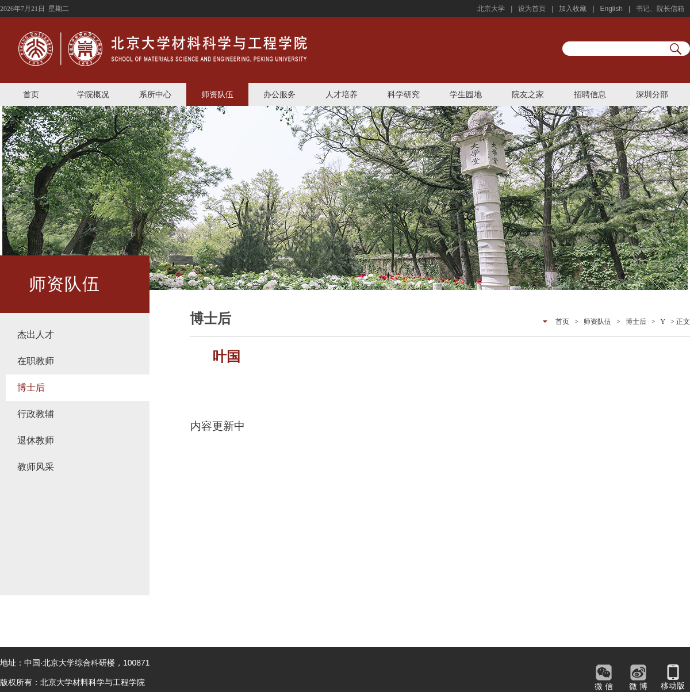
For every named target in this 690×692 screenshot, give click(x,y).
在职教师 (35, 361)
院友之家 (528, 94)
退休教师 (35, 440)
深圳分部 (652, 94)
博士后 (31, 387)
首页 (31, 94)
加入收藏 (572, 9)
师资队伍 (217, 94)
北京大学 (491, 9)
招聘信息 (590, 94)
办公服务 (279, 94)
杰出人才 (35, 334)
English (611, 9)
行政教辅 (35, 414)
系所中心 (155, 94)
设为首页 (532, 9)
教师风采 (35, 467)
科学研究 (404, 94)
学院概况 (93, 94)
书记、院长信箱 (660, 9)
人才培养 (341, 94)
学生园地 (466, 94)
